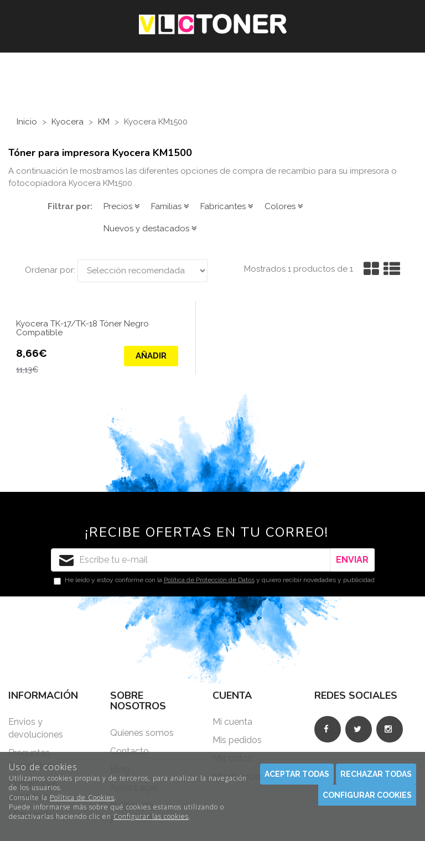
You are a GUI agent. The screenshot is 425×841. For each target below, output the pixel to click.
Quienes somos (142, 733)
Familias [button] (170, 206)
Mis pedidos (237, 740)
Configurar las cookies (151, 816)
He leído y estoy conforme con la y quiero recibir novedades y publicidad (214, 580)
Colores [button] (284, 206)
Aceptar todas (297, 774)
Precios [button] (121, 206)
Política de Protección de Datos (209, 580)
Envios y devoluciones (35, 728)
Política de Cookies (82, 797)
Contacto (129, 751)
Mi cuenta (232, 722)
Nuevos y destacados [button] (150, 228)
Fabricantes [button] (226, 206)
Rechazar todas (376, 774)
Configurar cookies (367, 795)
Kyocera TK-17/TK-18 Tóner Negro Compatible (82, 328)
